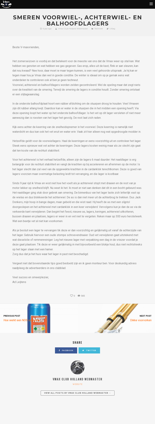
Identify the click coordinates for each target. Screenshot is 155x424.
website (78, 384)
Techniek (98, 28)
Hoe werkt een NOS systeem (38, 318)
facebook (66, 350)
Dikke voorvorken (116, 318)
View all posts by (77, 393)
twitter (89, 350)
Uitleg (112, 28)
